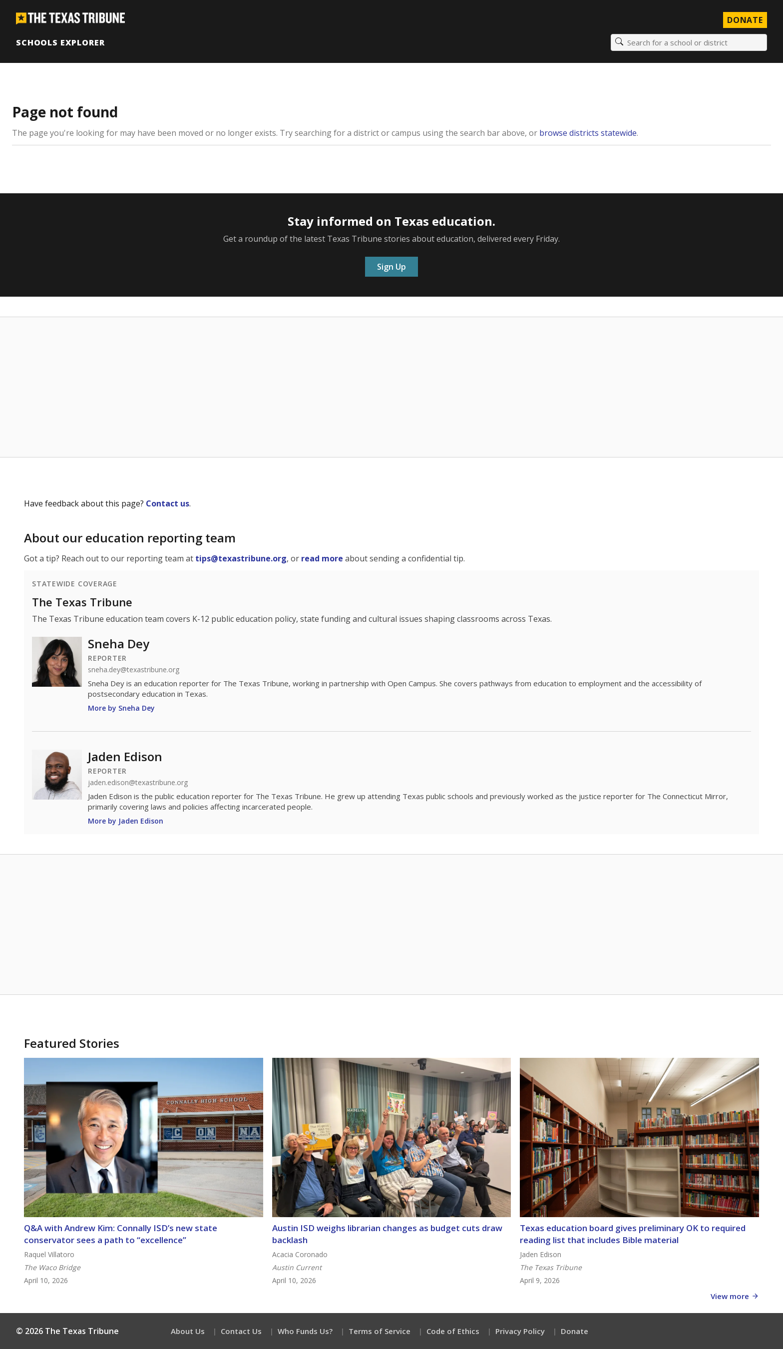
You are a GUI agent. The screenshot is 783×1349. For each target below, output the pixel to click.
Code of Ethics (452, 1331)
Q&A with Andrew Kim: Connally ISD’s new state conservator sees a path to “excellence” (120, 1234)
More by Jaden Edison (125, 821)
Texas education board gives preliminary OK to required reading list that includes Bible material (633, 1234)
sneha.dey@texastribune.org (133, 669)
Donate (574, 1331)
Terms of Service (379, 1331)
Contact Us (241, 1331)
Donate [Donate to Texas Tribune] (745, 19)
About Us (188, 1331)
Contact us (167, 503)
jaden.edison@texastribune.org (138, 782)
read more (322, 558)
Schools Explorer (60, 42)
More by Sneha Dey (121, 708)
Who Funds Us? (305, 1331)
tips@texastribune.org (241, 558)
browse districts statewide (588, 132)
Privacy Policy (520, 1331)
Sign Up (391, 266)
